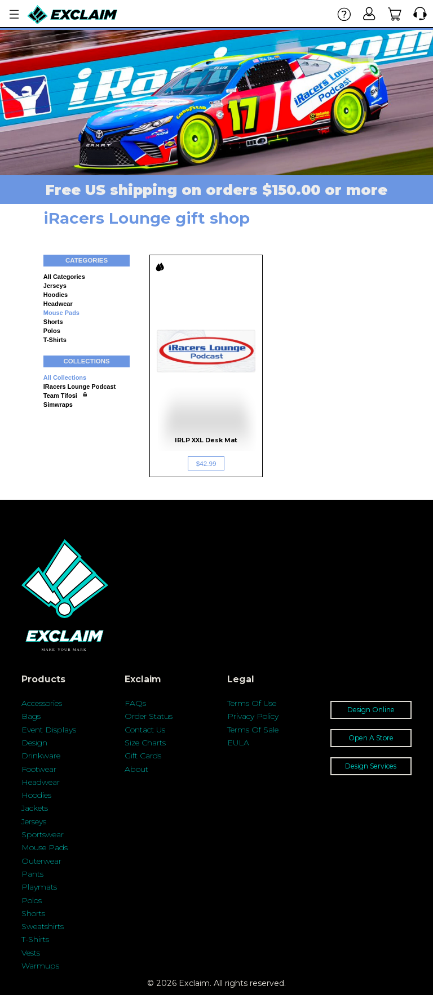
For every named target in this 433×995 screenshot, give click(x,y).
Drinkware (40, 755)
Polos (51, 330)
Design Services (370, 766)
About (136, 769)
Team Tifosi (60, 395)
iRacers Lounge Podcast (79, 386)
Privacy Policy (253, 716)
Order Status (149, 716)
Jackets (34, 808)
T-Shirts (35, 939)
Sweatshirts (42, 926)
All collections (64, 377)
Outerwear (41, 861)
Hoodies (55, 294)
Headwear (58, 303)
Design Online (371, 709)
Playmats (39, 887)
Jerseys (55, 285)
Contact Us (145, 730)
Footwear (38, 769)
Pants (32, 874)
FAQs (135, 703)
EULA (238, 743)
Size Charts (145, 743)
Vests (30, 953)
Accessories (41, 703)
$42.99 (206, 463)
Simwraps (58, 404)
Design (34, 743)
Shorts (53, 321)
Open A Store (371, 738)
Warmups (40, 966)
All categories (64, 276)
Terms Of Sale (253, 730)
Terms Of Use (251, 703)
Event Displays (48, 730)
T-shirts (55, 339)
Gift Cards (143, 755)
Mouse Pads (61, 312)
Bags (31, 716)
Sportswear (42, 834)
